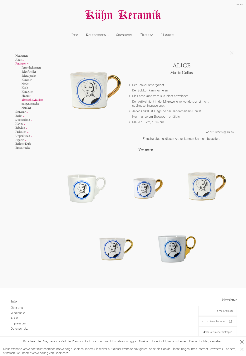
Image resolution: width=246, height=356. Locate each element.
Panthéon (20, 63)
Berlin (18, 116)
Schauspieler (29, 76)
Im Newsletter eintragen (217, 332)
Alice (18, 60)
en (241, 4)
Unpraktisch (22, 136)
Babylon (20, 128)
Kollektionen (96, 34)
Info (74, 34)
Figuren (19, 140)
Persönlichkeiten (31, 67)
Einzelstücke (22, 148)
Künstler (27, 80)
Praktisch (20, 132)
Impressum (18, 323)
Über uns (146, 34)
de (237, 4)
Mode (25, 83)
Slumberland (22, 120)
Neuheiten (21, 56)
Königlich (27, 92)
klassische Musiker (32, 100)
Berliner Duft (23, 144)
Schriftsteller (29, 72)
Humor (26, 96)
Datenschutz (19, 328)
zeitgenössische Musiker (30, 105)
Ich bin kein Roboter (213, 321)
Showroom (124, 34)
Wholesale (18, 313)
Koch (25, 87)
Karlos (19, 123)
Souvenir (20, 112)
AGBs (14, 318)
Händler (168, 34)
